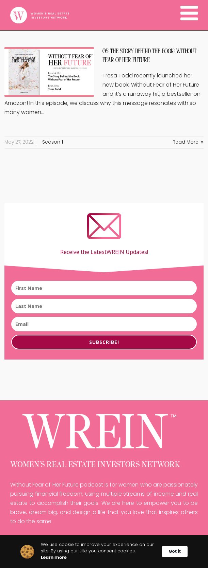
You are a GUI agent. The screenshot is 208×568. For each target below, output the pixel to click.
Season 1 (52, 142)
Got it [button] (175, 551)
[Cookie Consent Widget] (104, 551)
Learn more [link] (54, 557)
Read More (188, 142)
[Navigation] (189, 15)
